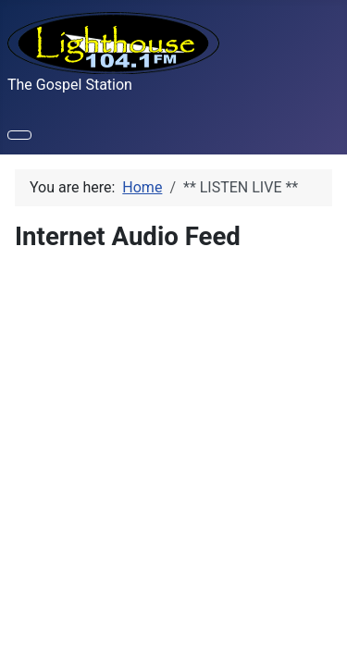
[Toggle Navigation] (19, 135)
